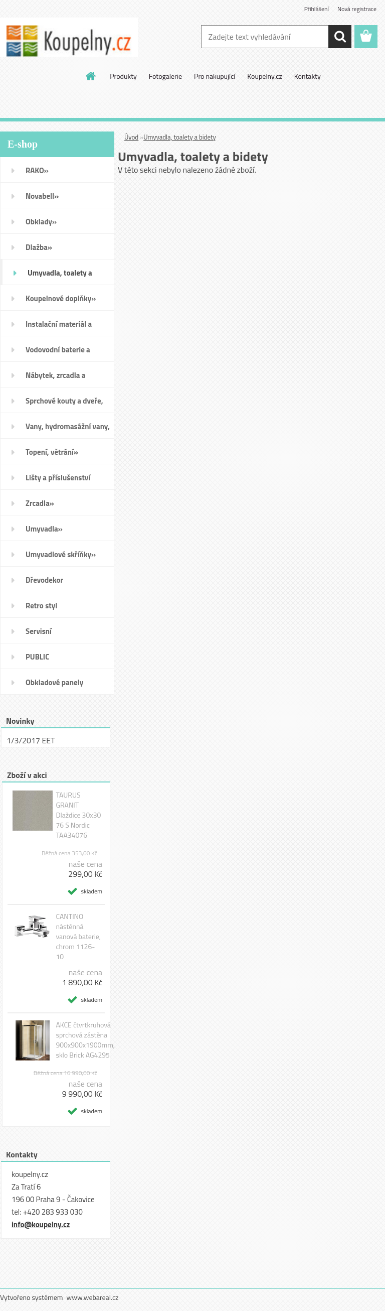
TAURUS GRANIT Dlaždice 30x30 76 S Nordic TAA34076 (78, 815)
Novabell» (42, 196)
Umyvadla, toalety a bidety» (60, 276)
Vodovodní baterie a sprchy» (58, 353)
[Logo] (69, 37)
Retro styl (41, 605)
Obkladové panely (54, 682)
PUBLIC (37, 657)
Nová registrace (356, 9)
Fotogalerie (165, 76)
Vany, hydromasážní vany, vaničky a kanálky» (68, 430)
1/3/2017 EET (31, 740)
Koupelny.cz (264, 76)
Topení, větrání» (52, 452)
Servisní (39, 631)
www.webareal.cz (93, 1297)
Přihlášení (316, 9)
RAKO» (37, 170)
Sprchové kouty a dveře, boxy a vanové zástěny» (64, 404)
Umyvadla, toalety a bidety (179, 137)
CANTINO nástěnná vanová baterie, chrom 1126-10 (78, 936)
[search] (339, 36)
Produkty (123, 76)
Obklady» (41, 221)
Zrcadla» (40, 503)
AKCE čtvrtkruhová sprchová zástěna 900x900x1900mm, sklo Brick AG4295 (85, 1040)
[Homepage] (91, 75)
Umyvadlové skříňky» (61, 554)
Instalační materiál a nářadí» (59, 327)
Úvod (131, 137)
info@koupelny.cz (41, 1224)
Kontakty (307, 76)
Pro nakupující (214, 76)
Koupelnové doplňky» (61, 298)
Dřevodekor (44, 580)
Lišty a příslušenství (58, 477)
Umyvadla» (44, 529)
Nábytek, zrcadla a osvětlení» (55, 378)
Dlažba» (39, 247)
